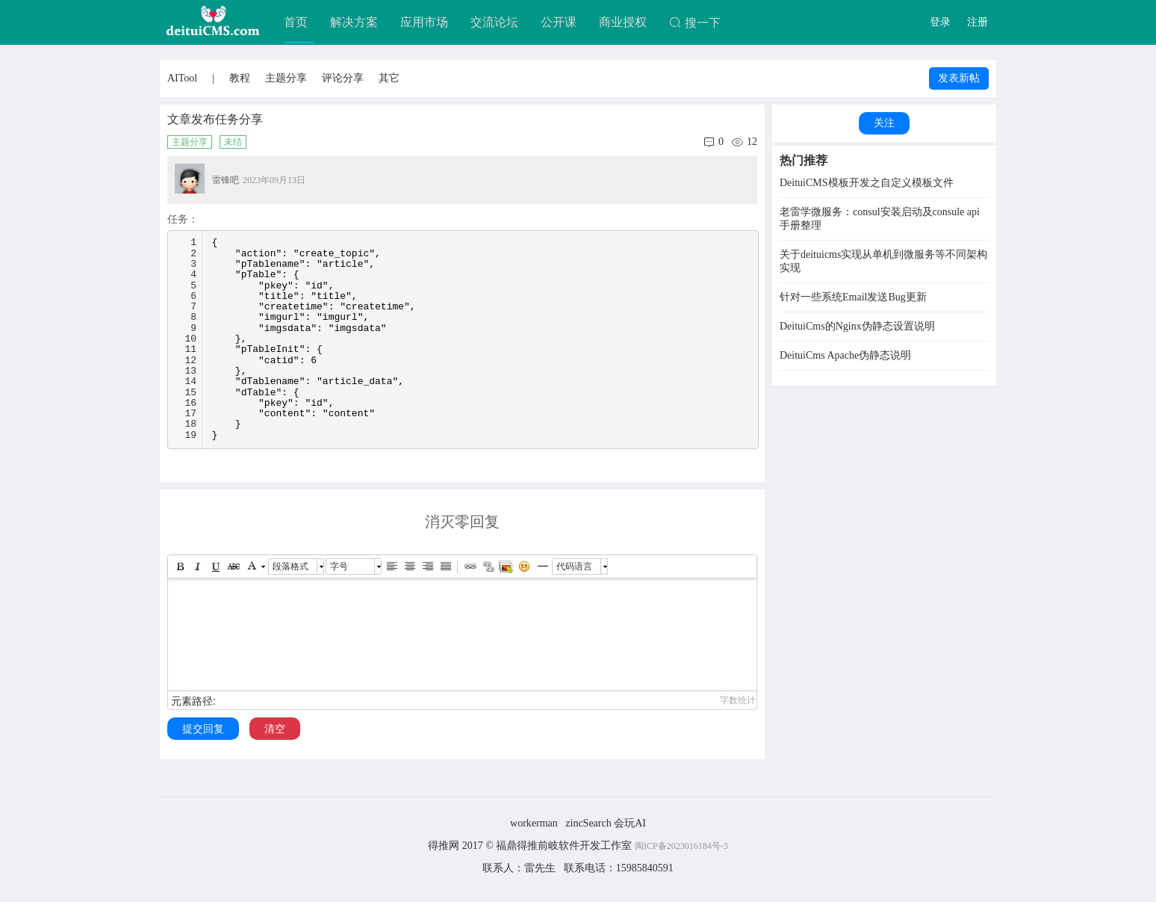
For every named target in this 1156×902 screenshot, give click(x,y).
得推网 (443, 845)
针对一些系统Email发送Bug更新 (853, 297)
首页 (296, 22)
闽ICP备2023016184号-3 (681, 846)
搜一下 (695, 22)
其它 (389, 78)
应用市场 (424, 22)
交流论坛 (494, 22)
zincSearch (588, 823)
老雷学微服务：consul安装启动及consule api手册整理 (880, 218)
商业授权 (623, 22)
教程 (239, 78)
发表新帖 (959, 78)
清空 (274, 729)
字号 (339, 566)
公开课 (559, 22)
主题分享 (286, 78)
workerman (534, 823)
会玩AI (630, 823)
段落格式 (290, 566)
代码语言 (574, 566)
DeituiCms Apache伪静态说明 (845, 355)
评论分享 (343, 78)
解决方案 (354, 22)
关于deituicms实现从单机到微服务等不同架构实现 (883, 261)
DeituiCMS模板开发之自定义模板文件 (867, 182)
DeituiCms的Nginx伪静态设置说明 (857, 326)
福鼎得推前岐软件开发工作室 (565, 845)
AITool (182, 78)
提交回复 (203, 729)
